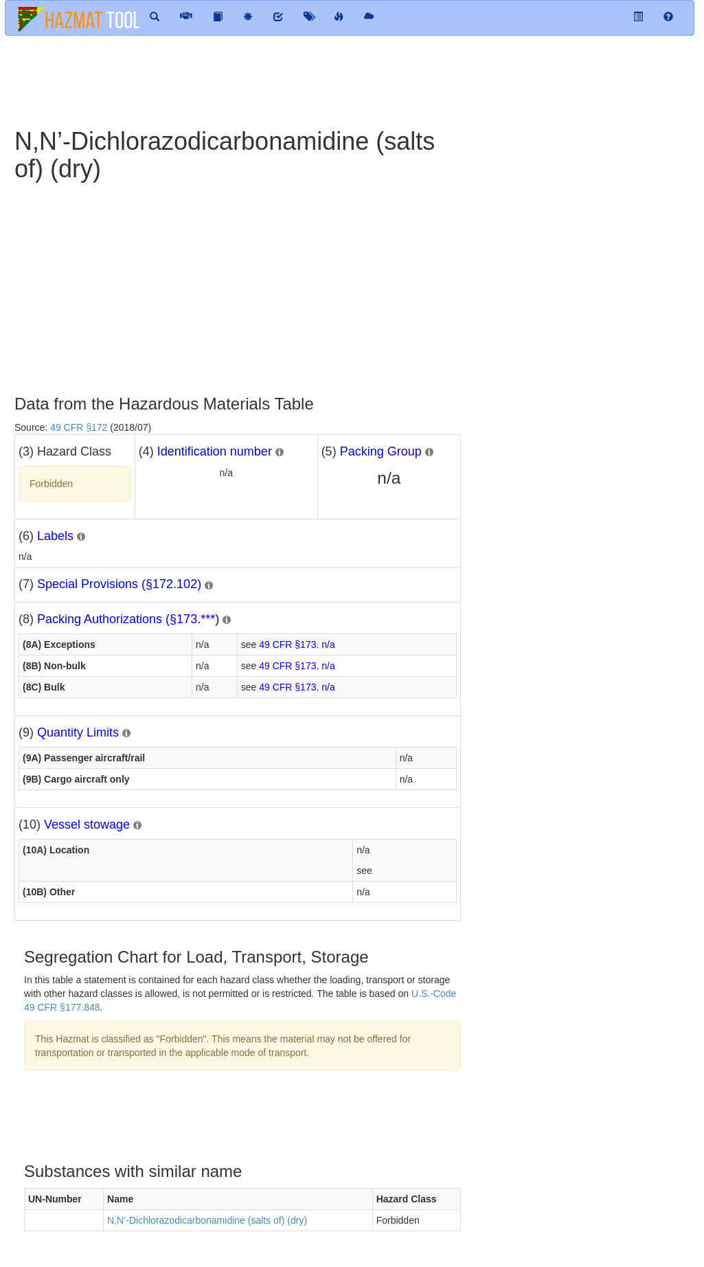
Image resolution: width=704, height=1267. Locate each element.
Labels (55, 536)
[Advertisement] (337, 80)
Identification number (214, 451)
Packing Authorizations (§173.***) (128, 619)
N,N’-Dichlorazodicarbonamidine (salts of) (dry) (207, 1220)
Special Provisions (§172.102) (119, 584)
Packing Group (381, 451)
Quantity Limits (78, 732)
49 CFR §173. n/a (297, 644)
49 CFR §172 (78, 427)
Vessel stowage (87, 824)
